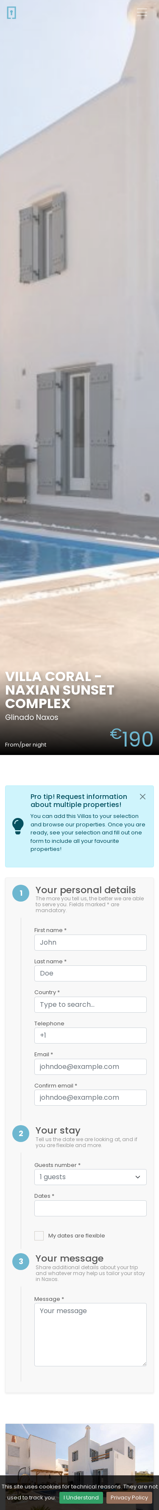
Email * (43, 1054)
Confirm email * (55, 1086)
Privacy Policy (129, 1498)
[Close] (143, 797)
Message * (49, 1299)
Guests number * (57, 1165)
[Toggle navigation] (142, 12)
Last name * (50, 961)
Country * (47, 992)
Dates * (44, 1196)
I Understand (81, 1498)
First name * (50, 930)
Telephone (49, 1023)
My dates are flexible (76, 1236)
